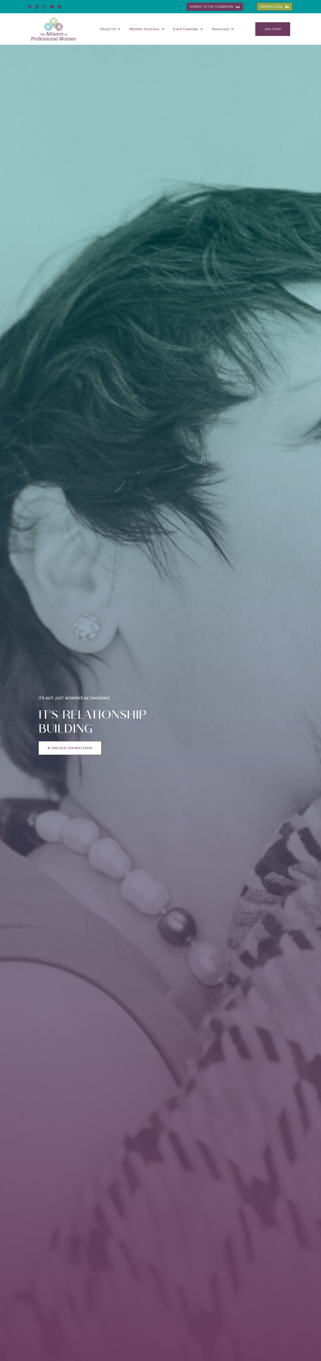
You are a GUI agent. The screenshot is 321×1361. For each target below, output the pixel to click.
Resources (223, 29)
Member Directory (146, 29)
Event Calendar (188, 29)
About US (110, 29)
